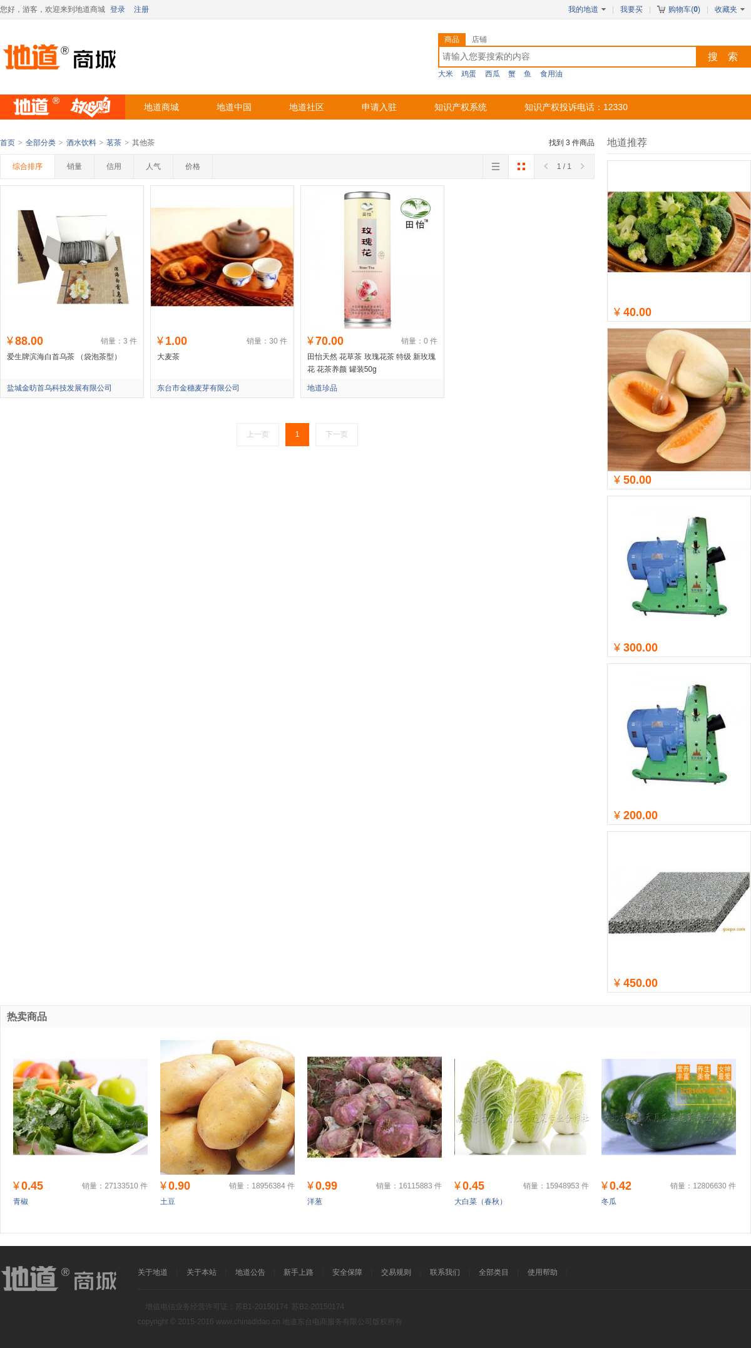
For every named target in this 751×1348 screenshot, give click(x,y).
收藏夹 (730, 9)
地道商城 (161, 107)
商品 (451, 39)
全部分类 (41, 142)
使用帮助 (543, 1272)
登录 (117, 9)
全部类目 (494, 1272)
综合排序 (28, 166)
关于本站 (201, 1272)
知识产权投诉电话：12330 (576, 107)
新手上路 (299, 1272)
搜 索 (723, 56)
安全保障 (347, 1272)
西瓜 (492, 73)
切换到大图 (521, 170)
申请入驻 (379, 107)
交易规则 (396, 1272)
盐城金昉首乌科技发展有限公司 (59, 388)
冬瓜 (608, 1201)
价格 (192, 166)
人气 (153, 166)
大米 (445, 73)
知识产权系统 (460, 107)
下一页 (336, 434)
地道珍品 (322, 388)
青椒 (20, 1201)
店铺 (479, 39)
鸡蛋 (468, 73)
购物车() (678, 9)
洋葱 (314, 1201)
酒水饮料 (81, 142)
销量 (74, 166)
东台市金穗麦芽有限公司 (198, 388)
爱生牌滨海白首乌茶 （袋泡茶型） (64, 356)
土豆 (167, 1201)
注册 (141, 9)
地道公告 (250, 1272)
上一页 (258, 434)
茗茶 (113, 142)
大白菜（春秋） (480, 1201)
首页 (7, 142)
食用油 (551, 73)
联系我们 (445, 1272)
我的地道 (587, 9)
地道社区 (306, 107)
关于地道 (153, 1272)
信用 (113, 166)
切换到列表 (495, 170)
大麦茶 (168, 356)
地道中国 (234, 107)
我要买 (631, 9)
